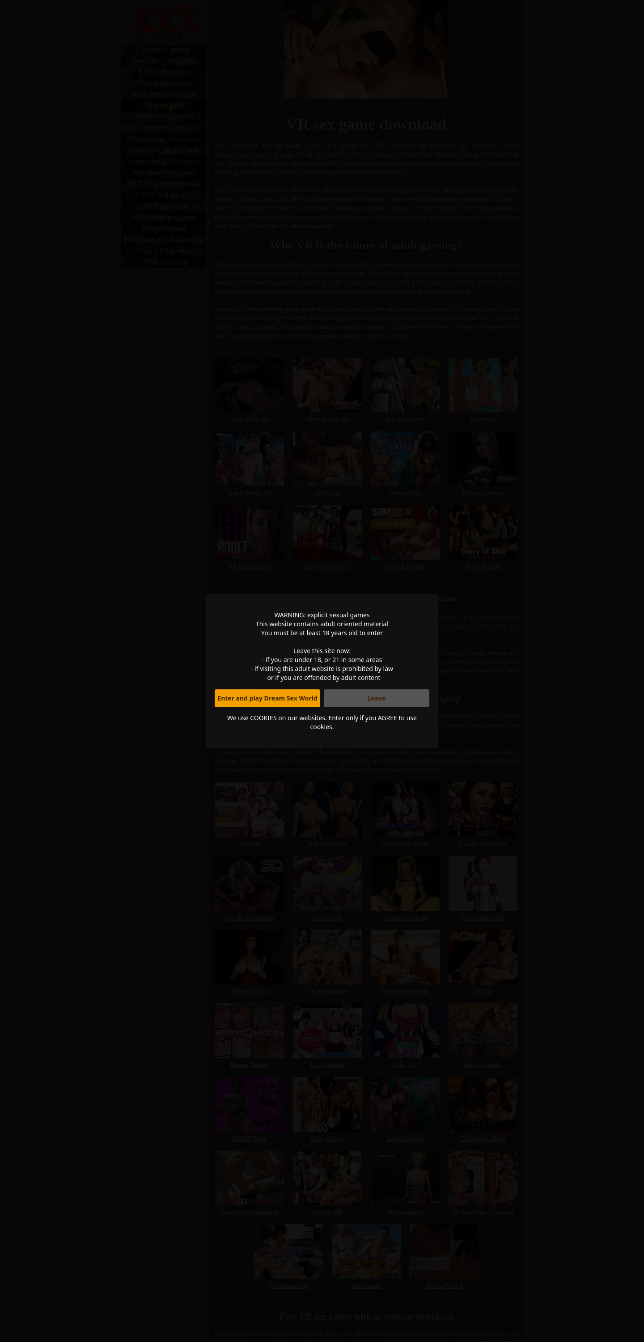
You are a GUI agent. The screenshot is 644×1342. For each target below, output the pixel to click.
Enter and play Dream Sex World (267, 698)
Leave (377, 698)
